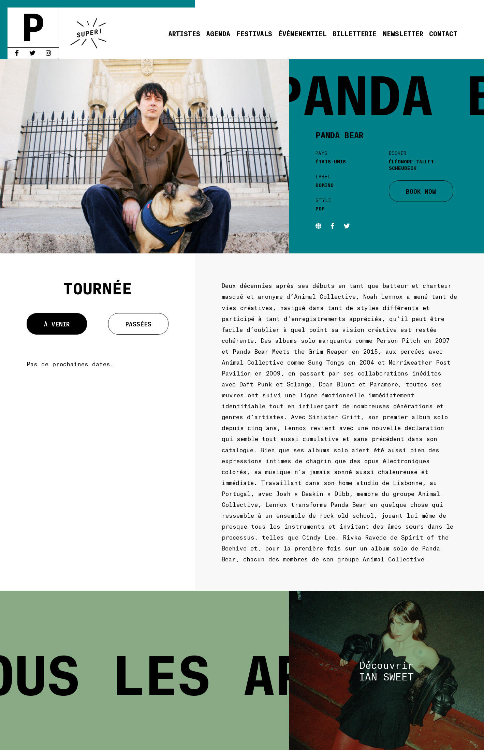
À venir (57, 324)
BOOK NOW (421, 191)
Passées (138, 324)
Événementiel (302, 33)
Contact (443, 33)
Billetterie (355, 33)
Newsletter (403, 33)
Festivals (254, 33)
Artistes (184, 33)
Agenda (218, 33)
